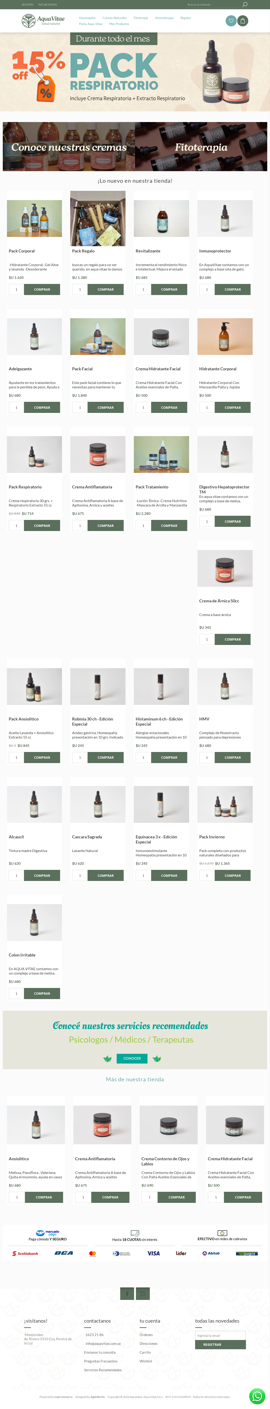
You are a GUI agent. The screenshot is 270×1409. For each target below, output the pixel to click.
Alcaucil (16, 836)
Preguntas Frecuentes (101, 1361)
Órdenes (146, 1335)
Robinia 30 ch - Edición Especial (92, 721)
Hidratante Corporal (217, 368)
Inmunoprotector (215, 250)
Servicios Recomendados (103, 1370)
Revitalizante (148, 250)
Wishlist (146, 1361)
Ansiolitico (19, 1158)
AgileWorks (98, 1397)
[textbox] (213, 4)
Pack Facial (82, 368)
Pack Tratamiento (152, 486)
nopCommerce (63, 1397)
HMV (204, 718)
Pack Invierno (212, 836)
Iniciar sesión (47, 4)
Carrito (145, 1352)
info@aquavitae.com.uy (103, 1343)
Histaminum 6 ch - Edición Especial (159, 721)
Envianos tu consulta (100, 1352)
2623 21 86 (95, 1335)
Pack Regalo (83, 250)
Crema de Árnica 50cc (219, 600)
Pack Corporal (22, 250)
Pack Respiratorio (25, 486)
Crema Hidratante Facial (158, 368)
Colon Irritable (22, 954)
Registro (28, 4)
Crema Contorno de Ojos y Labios (165, 1161)
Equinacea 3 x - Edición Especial (156, 839)
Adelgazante (20, 368)
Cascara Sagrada (87, 836)
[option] (36, 1150)
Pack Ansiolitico (24, 718)
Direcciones (149, 1343)
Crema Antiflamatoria (92, 486)
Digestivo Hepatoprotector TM (224, 489)
